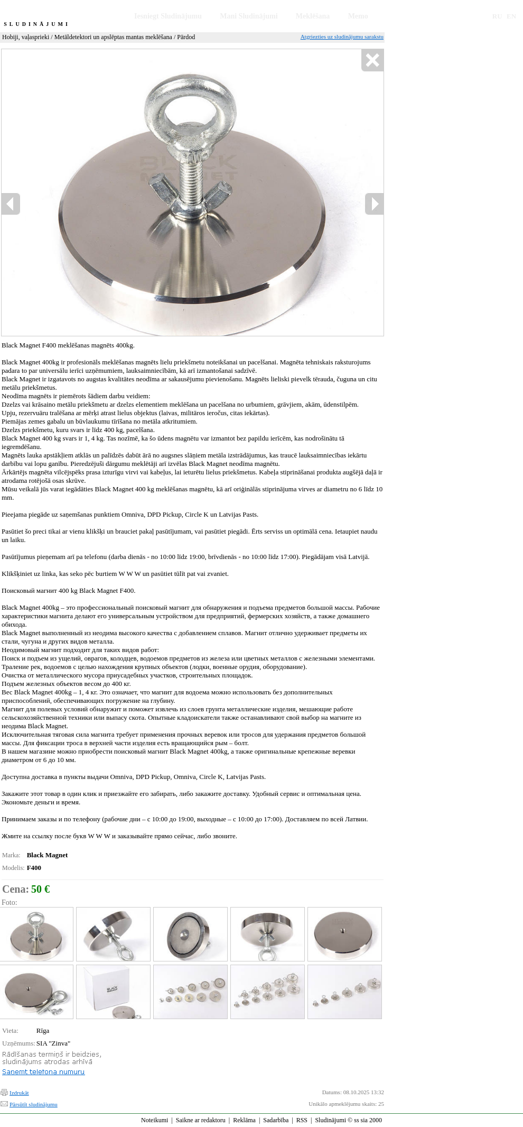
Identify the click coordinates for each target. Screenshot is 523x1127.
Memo (358, 16)
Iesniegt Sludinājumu (168, 16)
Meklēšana (313, 16)
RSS (301, 1120)
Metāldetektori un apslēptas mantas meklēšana (113, 37)
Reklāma (244, 1120)
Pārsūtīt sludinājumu (34, 1104)
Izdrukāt (19, 1092)
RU (497, 16)
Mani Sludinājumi (248, 16)
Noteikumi (154, 1120)
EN (511, 16)
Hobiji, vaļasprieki (25, 37)
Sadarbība (275, 1120)
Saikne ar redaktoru (201, 1120)
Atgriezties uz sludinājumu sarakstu (342, 36)
